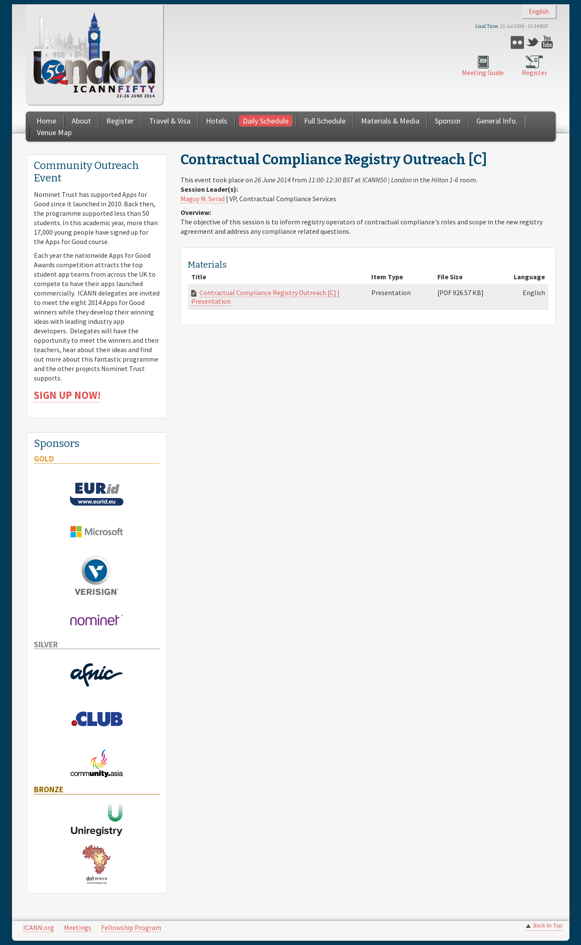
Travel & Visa (169, 121)
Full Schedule (325, 121)
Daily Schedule (266, 121)
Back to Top (548, 925)
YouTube (548, 42)
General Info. (497, 121)
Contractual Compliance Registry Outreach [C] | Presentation (265, 296)
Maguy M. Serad (203, 198)
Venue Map (54, 132)
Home (46, 121)
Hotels (216, 121)
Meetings (77, 927)
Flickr (517, 42)
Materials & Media (390, 121)
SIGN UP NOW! (67, 395)
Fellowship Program (131, 927)
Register (534, 72)
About (81, 121)
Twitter (532, 42)
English (539, 11)
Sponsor (448, 121)
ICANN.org (38, 927)
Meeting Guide (483, 72)
